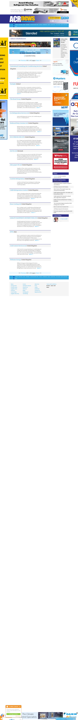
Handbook (37, 288)
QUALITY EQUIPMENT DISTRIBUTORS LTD (23, 218)
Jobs (24, 24)
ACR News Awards (27, 285)
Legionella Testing (30, 55)
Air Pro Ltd (13, 151)
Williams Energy (15, 259)
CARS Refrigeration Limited (19, 190)
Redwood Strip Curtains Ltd (19, 123)
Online (36, 287)
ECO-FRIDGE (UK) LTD (17, 137)
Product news (14, 287)
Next (37, 60)
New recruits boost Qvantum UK (61, 206)
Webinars (45, 24)
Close (19, 706)
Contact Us (37, 290)
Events (40, 24)
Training (28, 24)
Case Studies (14, 292)
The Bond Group (15, 99)
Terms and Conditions (51, 284)
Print (36, 285)
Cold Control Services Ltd (18, 246)
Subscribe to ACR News (64, 40)
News (17, 24)
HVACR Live (25, 287)
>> (40, 60)
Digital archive (64, 24)
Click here (56, 176)
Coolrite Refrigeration (17, 179)
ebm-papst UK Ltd (16, 165)
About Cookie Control (7, 706)
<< (19, 60)
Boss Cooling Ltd (15, 204)
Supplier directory (34, 24)
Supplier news (14, 288)
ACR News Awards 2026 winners (61, 209)
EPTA (12, 232)
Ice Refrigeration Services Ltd (19, 113)
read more (9, 718)
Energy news (14, 285)
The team (58, 24)
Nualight (13, 84)
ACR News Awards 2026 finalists (61, 187)
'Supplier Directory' (64, 18)
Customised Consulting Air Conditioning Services (26, 66)
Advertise (53, 24)
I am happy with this (13, 714)
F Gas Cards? (63, 219)
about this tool (18, 716)
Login (15, 26)
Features (21, 24)
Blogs (49, 24)
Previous (23, 60)
